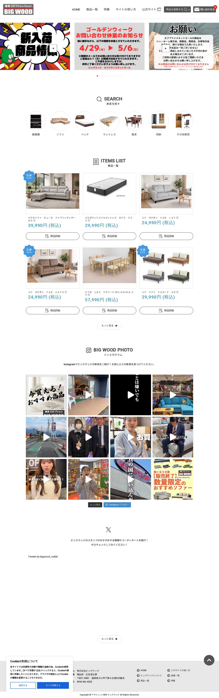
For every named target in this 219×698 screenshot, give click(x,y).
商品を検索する (176, 9)
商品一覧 (92, 9)
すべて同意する (53, 685)
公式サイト (149, 9)
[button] (53, 48)
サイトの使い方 (126, 9)
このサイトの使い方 (180, 670)
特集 (107, 9)
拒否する (23, 685)
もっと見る (107, 325)
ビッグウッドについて (151, 675)
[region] (39, 674)
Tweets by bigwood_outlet (43, 556)
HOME (76, 9)
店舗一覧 (175, 675)
